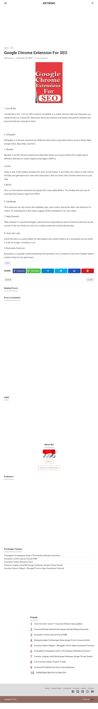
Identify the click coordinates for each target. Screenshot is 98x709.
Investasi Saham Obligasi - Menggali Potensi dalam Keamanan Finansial (36, 570)
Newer (8, 281)
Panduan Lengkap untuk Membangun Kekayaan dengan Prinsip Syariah (35, 567)
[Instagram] (87, 694)
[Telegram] (48, 271)
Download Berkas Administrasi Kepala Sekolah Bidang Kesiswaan (59, 631)
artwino (49, 463)
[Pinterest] (88, 271)
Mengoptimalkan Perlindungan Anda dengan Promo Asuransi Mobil (59, 642)
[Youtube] (92, 694)
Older (89, 281)
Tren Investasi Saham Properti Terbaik (47, 663)
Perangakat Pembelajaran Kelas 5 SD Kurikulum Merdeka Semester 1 (35, 557)
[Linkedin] (74, 271)
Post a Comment (43, 58)
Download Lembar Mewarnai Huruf (19, 563)
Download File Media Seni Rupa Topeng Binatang (51, 669)
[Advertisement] (49, 24)
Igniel (92, 701)
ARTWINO (49, 3)
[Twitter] (34, 271)
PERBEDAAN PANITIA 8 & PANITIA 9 (48, 674)
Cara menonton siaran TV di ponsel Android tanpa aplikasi (55, 625)
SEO (8, 263)
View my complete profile (49, 469)
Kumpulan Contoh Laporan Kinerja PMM (21, 560)
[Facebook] (19, 271)
